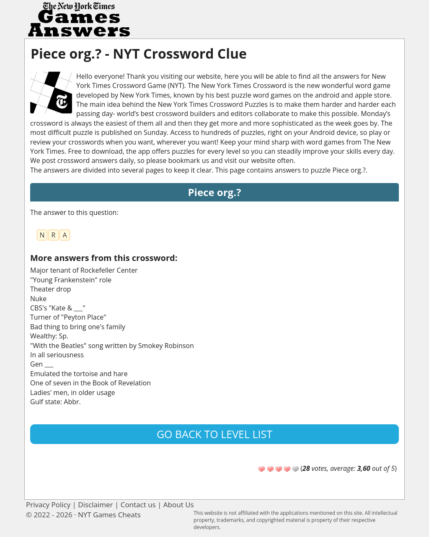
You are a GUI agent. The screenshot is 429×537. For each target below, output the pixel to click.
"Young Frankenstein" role (70, 279)
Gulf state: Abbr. (55, 401)
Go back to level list (214, 434)
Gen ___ (42, 364)
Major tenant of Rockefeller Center (84, 270)
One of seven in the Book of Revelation (90, 382)
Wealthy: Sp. (49, 336)
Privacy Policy (48, 504)
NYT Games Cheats (109, 514)
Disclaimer (95, 504)
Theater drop (50, 289)
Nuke (38, 298)
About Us (178, 504)
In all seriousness (57, 354)
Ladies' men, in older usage (72, 392)
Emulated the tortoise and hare (79, 373)
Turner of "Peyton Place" (68, 317)
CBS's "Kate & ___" (57, 307)
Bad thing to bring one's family (77, 326)
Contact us (138, 504)
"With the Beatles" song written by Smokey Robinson (112, 345)
